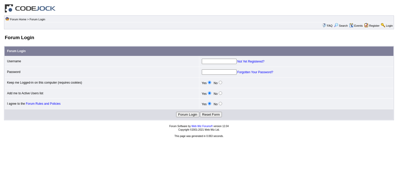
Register (374, 25)
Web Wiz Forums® (202, 126)
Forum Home (18, 19)
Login (389, 25)
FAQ (330, 25)
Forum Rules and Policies (43, 103)
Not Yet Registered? (250, 61)
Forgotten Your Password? (255, 72)
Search (341, 25)
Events (356, 25)
